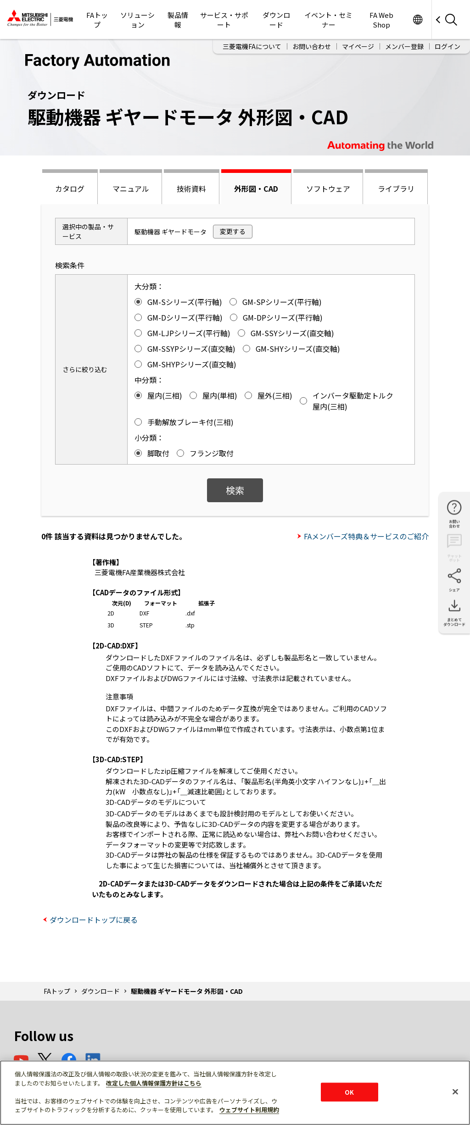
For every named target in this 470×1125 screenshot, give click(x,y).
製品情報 (178, 19)
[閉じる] (455, 1091)
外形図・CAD (256, 188)
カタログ (69, 188)
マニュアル (130, 188)
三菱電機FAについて (252, 46)
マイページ (358, 46)
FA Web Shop (381, 19)
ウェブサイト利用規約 (249, 1109)
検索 (235, 490)
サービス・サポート (224, 19)
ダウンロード (276, 19)
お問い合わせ (311, 46)
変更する (233, 231)
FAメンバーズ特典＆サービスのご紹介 (366, 536)
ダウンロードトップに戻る (94, 919)
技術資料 (191, 188)
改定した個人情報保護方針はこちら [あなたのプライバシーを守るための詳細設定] (153, 1083)
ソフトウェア (328, 188)
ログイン (447, 46)
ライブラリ (396, 188)
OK (349, 1091)
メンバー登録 (404, 46)
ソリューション (137, 19)
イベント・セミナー (328, 19)
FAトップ (97, 19)
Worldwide (417, 19)
